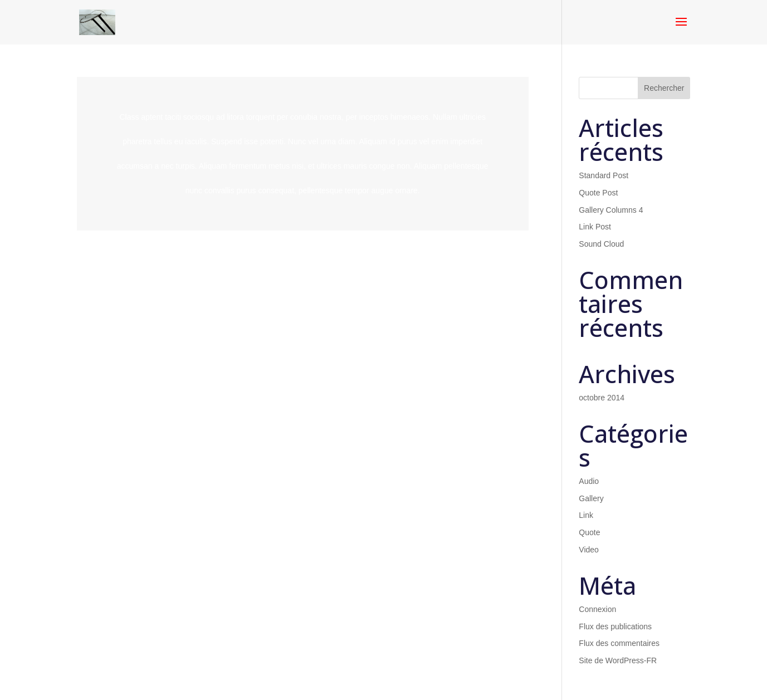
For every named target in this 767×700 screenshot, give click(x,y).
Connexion (597, 609)
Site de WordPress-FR (618, 660)
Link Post (595, 226)
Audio (589, 481)
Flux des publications (615, 626)
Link (586, 515)
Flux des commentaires (619, 643)
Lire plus (303, 154)
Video (589, 549)
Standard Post (603, 175)
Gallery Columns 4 (611, 209)
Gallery (591, 498)
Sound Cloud (601, 243)
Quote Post (598, 192)
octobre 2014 (601, 397)
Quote (589, 532)
